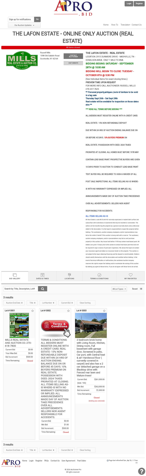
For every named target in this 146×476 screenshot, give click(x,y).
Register (139, 3)
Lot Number (47, 303)
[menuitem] (106, 24)
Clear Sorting (85, 303)
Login (129, 3)
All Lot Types (119, 289)
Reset (135, 289)
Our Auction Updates (24, 25)
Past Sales (81, 461)
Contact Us (137, 25)
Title (31, 303)
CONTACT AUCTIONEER (73, 56)
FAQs (46, 461)
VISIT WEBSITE (73, 63)
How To (114, 25)
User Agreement (68, 461)
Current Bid (66, 303)
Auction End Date (13, 303)
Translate (125, 25)
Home (106, 25)
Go (37, 19)
